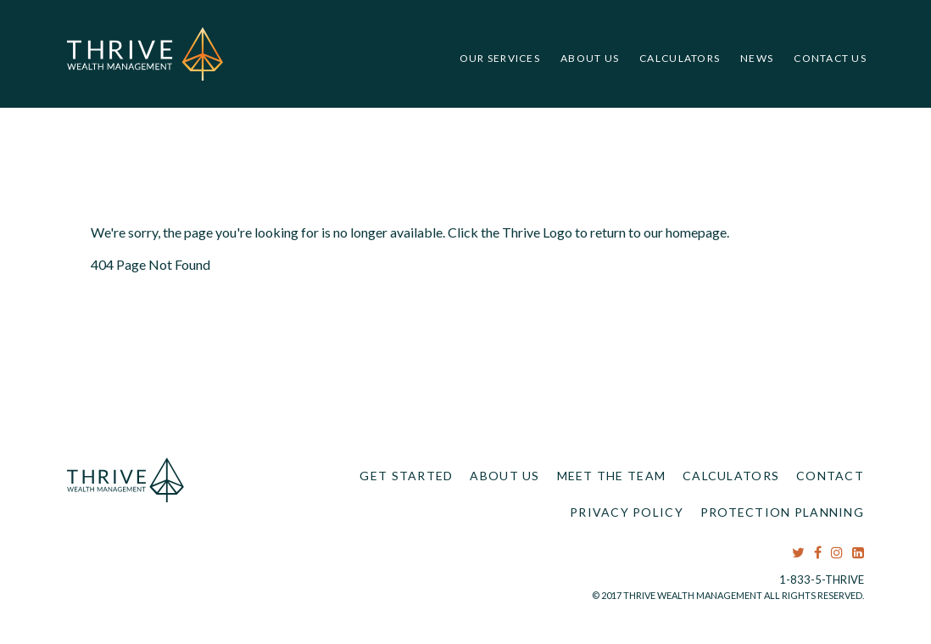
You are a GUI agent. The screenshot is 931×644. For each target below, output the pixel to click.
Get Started (406, 475)
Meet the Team (611, 475)
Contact (830, 475)
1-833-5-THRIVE (821, 579)
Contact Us (830, 58)
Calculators (679, 58)
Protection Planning (782, 512)
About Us (589, 58)
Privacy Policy (626, 512)
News (756, 58)
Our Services (500, 58)
